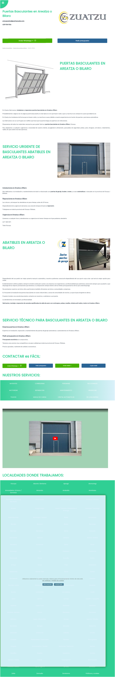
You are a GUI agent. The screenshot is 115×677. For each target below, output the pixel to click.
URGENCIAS (92, 390)
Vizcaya (13, 484)
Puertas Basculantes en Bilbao (20, 48)
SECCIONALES (92, 383)
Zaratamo (66, 673)
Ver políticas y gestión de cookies (53, 580)
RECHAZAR (48, 584)
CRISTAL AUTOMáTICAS (66, 397)
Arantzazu (92, 490)
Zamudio (39, 673)
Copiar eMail (93, 365)
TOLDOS (13, 397)
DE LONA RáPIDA (92, 397)
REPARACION (39, 390)
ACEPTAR (59, 584)
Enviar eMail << (67, 366)
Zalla (13, 673)
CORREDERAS (40, 383)
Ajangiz (66, 484)
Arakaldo (66, 490)
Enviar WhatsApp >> (27, 40)
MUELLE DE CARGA (39, 397)
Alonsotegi (92, 484)
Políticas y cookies (92, 673)
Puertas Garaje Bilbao (7, 48)
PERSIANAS (66, 383)
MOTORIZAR (13, 390)
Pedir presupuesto (82, 41)
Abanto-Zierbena (39, 484)
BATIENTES (13, 383)
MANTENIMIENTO (66, 390)
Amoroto (39, 490)
